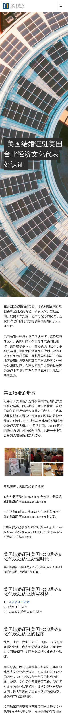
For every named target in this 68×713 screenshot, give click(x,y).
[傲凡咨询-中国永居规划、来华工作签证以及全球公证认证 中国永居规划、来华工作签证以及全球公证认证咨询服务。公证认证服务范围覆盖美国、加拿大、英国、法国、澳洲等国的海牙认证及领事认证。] (13, 6)
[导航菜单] (61, 6)
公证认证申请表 (19, 602)
